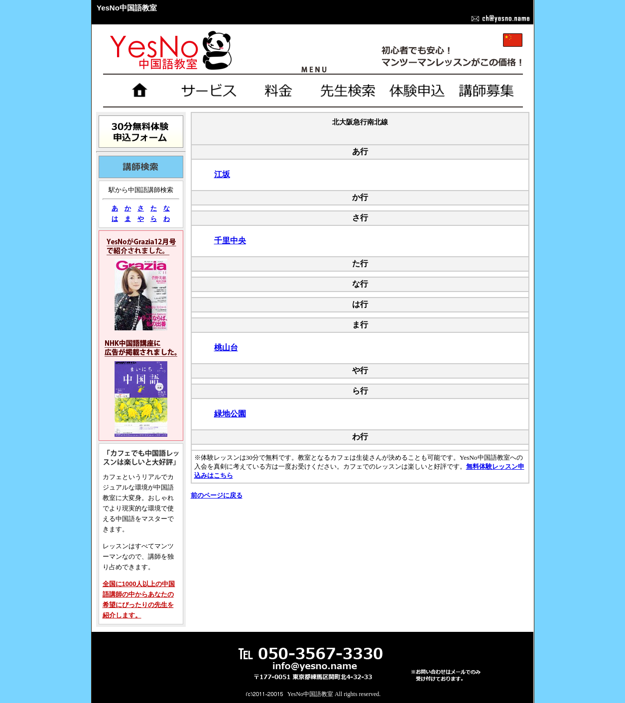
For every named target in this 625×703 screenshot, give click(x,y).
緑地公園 (230, 413)
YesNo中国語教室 (310, 694)
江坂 (222, 174)
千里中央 (230, 240)
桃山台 (226, 347)
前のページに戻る (217, 495)
